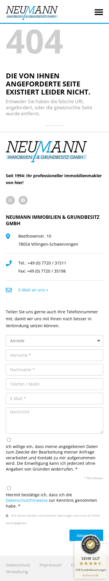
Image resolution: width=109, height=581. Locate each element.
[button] (99, 12)
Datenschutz (18, 565)
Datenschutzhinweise (27, 500)
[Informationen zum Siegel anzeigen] (90, 575)
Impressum (51, 565)
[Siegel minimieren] (104, 544)
